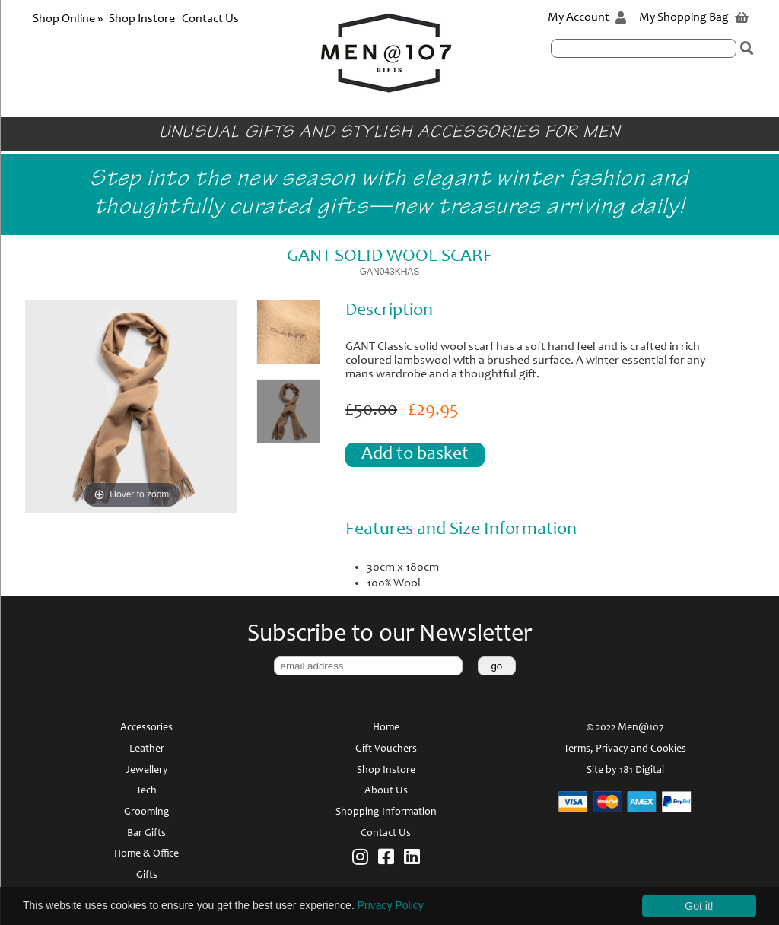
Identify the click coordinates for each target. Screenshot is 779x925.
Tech (146, 791)
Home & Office (146, 854)
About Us (386, 791)
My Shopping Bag (694, 17)
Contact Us (210, 19)
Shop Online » (69, 19)
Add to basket (415, 455)
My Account (587, 17)
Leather (146, 749)
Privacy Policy (391, 905)
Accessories (146, 728)
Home (386, 728)
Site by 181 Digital (625, 770)
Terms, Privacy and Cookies (625, 749)
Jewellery (147, 770)
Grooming (147, 812)
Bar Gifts (146, 833)
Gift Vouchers (386, 749)
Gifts (146, 875)
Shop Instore (142, 19)
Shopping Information (386, 812)
